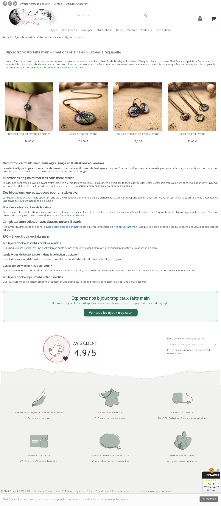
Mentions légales (73, 491)
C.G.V (89, 491)
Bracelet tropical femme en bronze (29, 134)
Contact (58, 3)
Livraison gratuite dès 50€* (35, 3)
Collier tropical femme (192, 134)
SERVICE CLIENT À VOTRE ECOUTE (110, 455)
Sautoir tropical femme (83, 134)
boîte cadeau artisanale (71, 215)
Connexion (200, 18)
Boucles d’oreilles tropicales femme (137, 134)
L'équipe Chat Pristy (77, 3)
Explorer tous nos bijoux (72, 67)
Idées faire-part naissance (157, 491)
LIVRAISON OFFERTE (182, 412)
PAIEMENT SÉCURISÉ (38, 455)
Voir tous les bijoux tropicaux (110, 312)
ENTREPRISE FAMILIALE (182, 455)
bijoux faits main (128, 226)
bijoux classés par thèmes (67, 226)
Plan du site (102, 491)
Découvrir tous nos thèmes (41, 67)
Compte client (53, 491)
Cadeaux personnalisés (125, 491)
